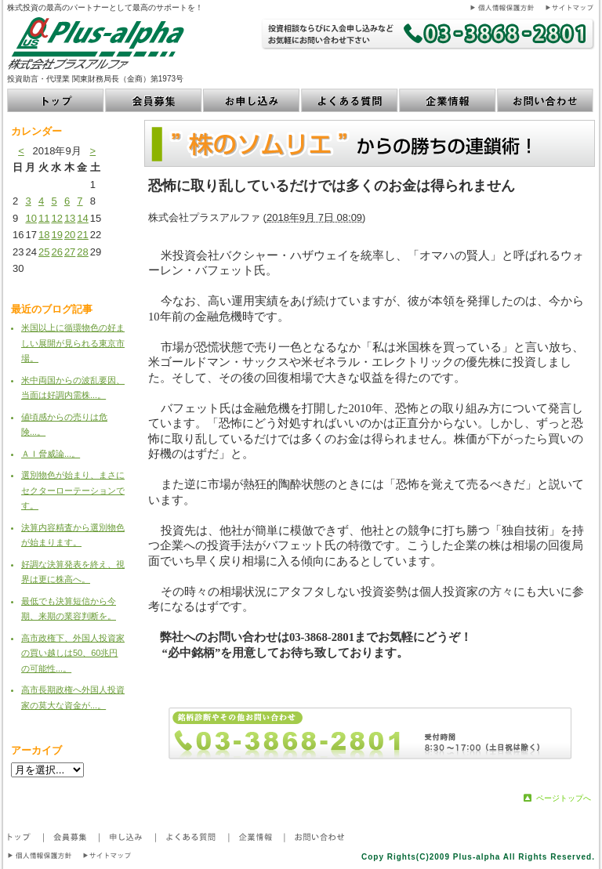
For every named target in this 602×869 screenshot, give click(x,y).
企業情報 (448, 100)
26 (56, 252)
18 (43, 235)
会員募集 (154, 100)
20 (69, 235)
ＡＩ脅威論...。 (50, 453)
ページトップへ (563, 798)
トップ (56, 100)
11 (43, 218)
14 (82, 218)
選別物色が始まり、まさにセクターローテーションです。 (73, 490)
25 (43, 252)
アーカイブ (36, 750)
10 (30, 218)
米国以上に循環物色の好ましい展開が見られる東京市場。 (73, 343)
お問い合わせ (546, 100)
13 (69, 218)
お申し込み (252, 100)
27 (69, 252)
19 (56, 235)
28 (82, 252)
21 (82, 235)
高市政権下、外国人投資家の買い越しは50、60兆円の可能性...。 (73, 653)
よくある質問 (350, 100)
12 (56, 218)
